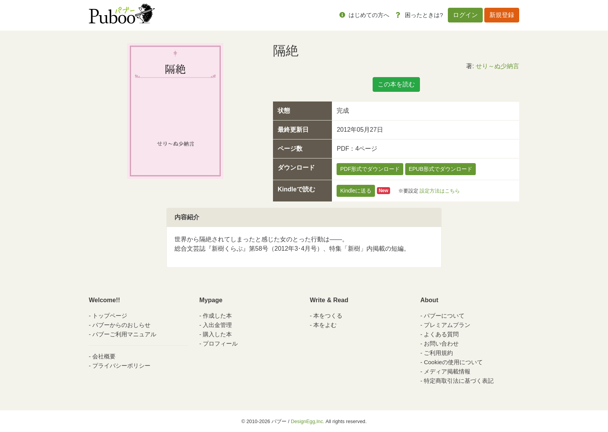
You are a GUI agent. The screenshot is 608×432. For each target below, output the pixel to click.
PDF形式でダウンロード (370, 169)
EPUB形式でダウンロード (440, 169)
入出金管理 (217, 325)
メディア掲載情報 (447, 371)
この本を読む (396, 84)
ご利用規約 (438, 352)
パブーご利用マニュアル (124, 334)
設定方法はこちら (440, 190)
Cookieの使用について (453, 362)
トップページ (109, 315)
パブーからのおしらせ (121, 325)
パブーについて (444, 315)
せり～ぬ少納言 (497, 66)
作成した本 (217, 315)
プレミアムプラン (447, 325)
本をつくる (327, 315)
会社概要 (104, 356)
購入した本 (217, 334)
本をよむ (325, 325)
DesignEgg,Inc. (308, 421)
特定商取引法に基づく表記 (459, 380)
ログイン (465, 15)
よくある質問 (441, 334)
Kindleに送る (355, 191)
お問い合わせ (441, 343)
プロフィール (220, 343)
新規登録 (501, 15)
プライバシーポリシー (121, 365)
